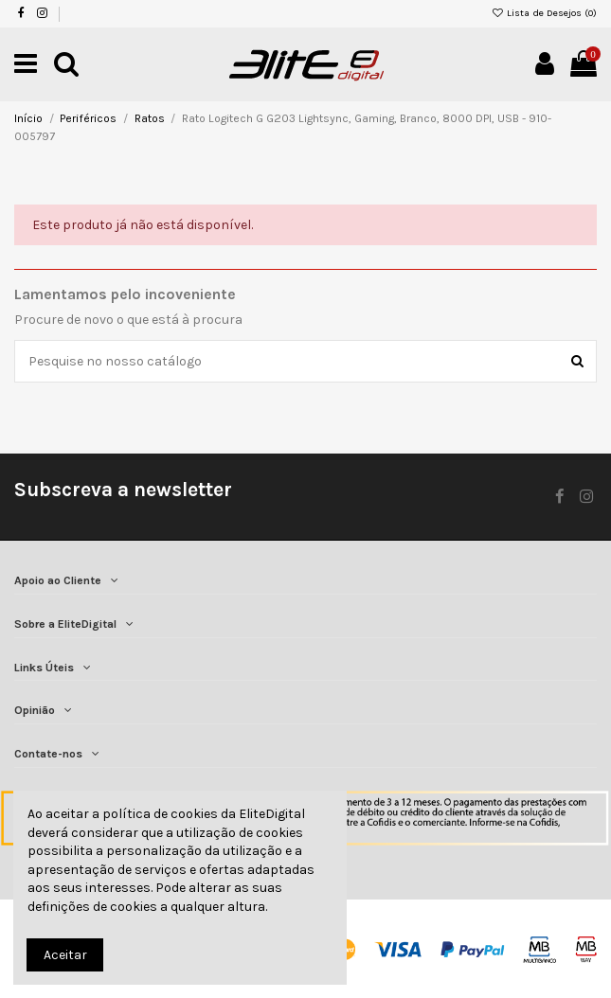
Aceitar (65, 955)
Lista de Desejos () (545, 13)
